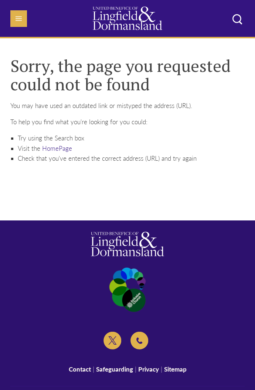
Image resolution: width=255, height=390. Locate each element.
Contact (80, 369)
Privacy (148, 369)
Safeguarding (114, 369)
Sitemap (175, 369)
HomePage (57, 148)
